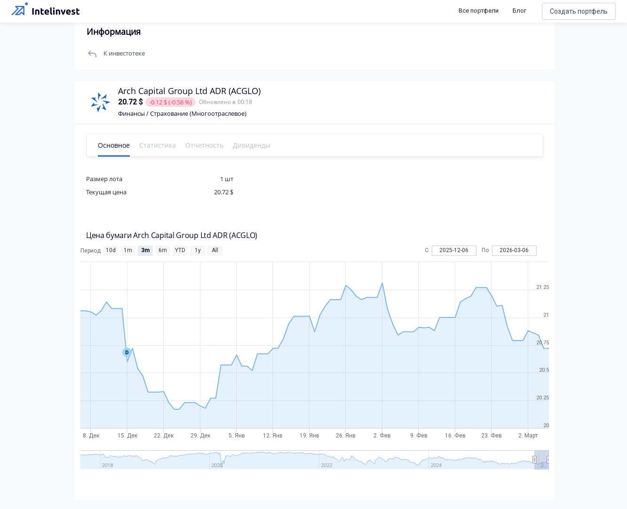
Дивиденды (265, 145)
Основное (127, 145)
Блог (519, 10)
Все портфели (479, 10)
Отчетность (217, 145)
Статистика (170, 145)
